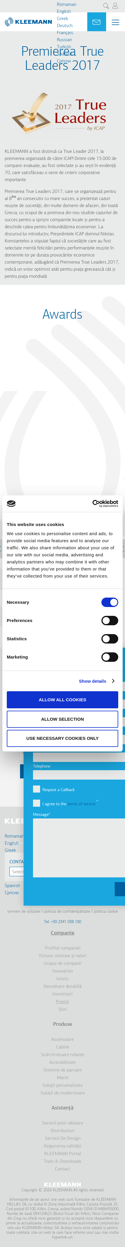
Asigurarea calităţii (62, 1146)
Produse (62, 1024)
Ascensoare (62, 1039)
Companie (62, 933)
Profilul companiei (62, 948)
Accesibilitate (62, 1062)
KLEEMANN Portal (62, 1154)
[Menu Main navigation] (115, 22)
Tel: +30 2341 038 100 (62, 922)
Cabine (62, 1047)
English (64, 11)
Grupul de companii (62, 963)
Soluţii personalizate (62, 1085)
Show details (92, 681)
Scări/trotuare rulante (62, 1055)
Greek (62, 18)
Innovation (62, 971)
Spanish (64, 54)
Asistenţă (63, 1108)
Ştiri (62, 1009)
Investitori (62, 994)
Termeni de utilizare (23, 911)
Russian (64, 40)
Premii (62, 1002)
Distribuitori (63, 1131)
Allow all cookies (62, 699)
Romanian (66, 4)
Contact (62, 1169)
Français (65, 33)
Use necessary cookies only (62, 738)
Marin (62, 1078)
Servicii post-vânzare (62, 1123)
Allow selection (62, 719)
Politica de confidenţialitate (67, 911)
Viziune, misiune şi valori (63, 956)
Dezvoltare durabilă (62, 986)
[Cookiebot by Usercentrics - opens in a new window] (92, 503)
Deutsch (65, 26)
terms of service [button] (82, 804)
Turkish (64, 47)
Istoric (62, 979)
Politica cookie (106, 911)
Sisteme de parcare (62, 1070)
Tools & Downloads (62, 1161)
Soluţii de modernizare (62, 1093)
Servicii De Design (62, 1138)
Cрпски (64, 61)
